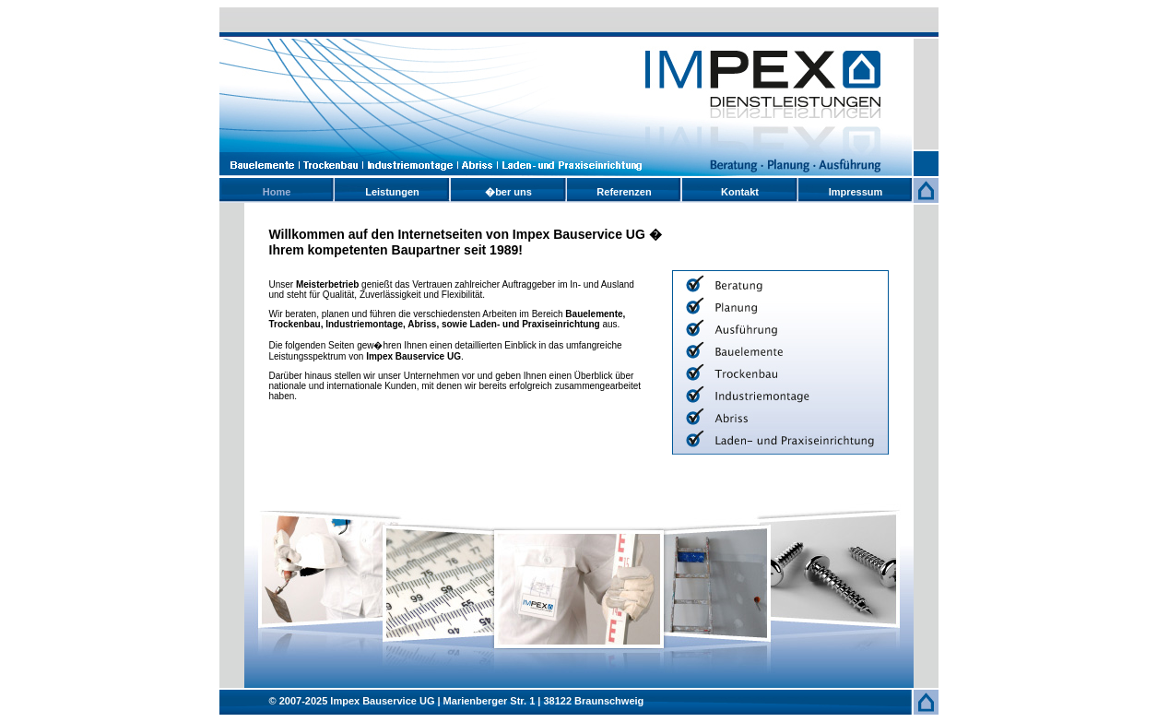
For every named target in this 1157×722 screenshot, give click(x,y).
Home (277, 191)
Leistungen (392, 191)
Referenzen (623, 191)
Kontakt (740, 191)
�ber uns (508, 191)
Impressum (856, 191)
